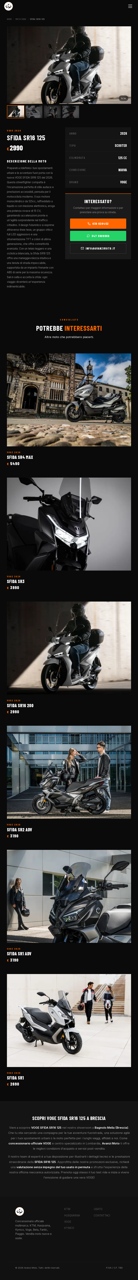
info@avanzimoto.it (98, 248)
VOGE (67, 1221)
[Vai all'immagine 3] (52, 111)
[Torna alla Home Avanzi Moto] (8, 6)
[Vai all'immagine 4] (70, 111)
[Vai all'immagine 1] (15, 111)
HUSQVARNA (72, 1215)
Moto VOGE (21, 19)
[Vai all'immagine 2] (34, 111)
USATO (98, 1209)
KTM (67, 1209)
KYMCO (69, 1228)
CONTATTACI (102, 1215)
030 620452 (98, 223)
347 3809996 (98, 236)
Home (9, 19)
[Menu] (130, 6)
